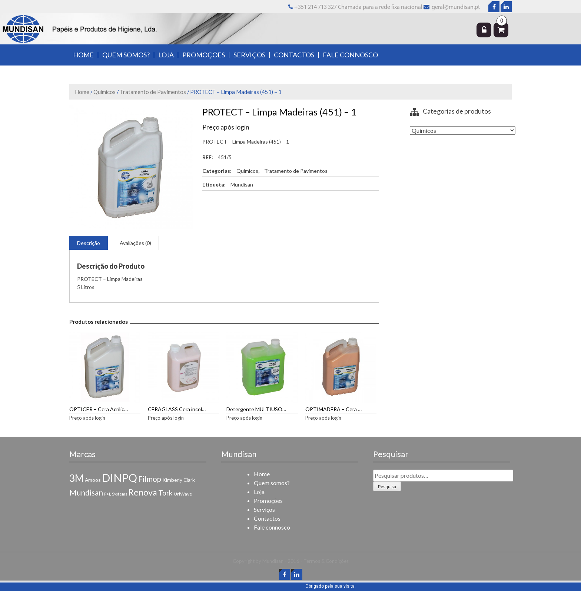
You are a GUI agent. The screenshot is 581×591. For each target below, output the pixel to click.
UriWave (183, 494)
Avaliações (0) (135, 243)
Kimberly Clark (178, 480)
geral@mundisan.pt (455, 7)
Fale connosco (350, 55)
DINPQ (119, 477)
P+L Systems (115, 493)
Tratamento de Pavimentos (153, 91)
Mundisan (241, 184)
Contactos (294, 55)
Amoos (93, 480)
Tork (165, 492)
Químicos (104, 91)
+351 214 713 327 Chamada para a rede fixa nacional (355, 7)
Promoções (203, 55)
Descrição (88, 243)
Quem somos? (126, 55)
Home (83, 55)
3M (76, 478)
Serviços (249, 55)
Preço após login (225, 127)
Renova (142, 492)
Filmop (149, 478)
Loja (166, 55)
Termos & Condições (326, 561)
